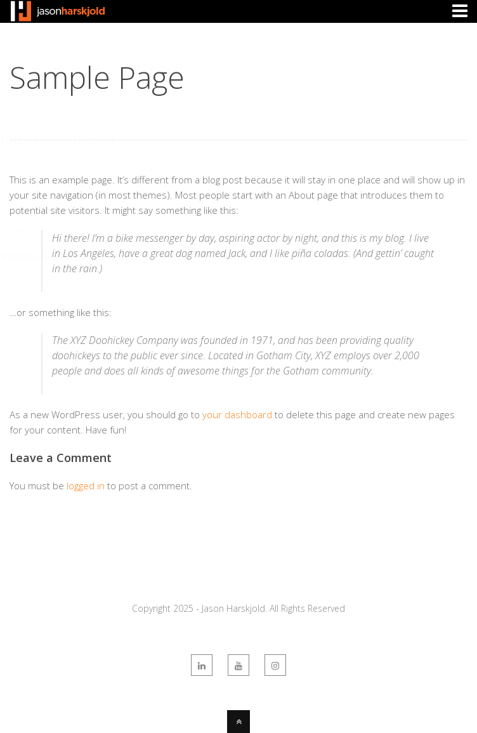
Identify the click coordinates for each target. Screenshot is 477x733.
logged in (86, 485)
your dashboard (237, 414)
